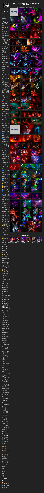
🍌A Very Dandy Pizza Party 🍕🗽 (6, 482)
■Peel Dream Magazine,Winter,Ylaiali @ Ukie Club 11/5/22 (5, 389)
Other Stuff (6, 478)
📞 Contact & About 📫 (6, 11)
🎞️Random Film (4, 445)
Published (3, 13)
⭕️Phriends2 (3, 489)
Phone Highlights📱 (4, 20)
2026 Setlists (3, 471)
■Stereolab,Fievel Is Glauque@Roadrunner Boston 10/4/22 (5, 396)
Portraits (3, 21)
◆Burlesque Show (4, 486)
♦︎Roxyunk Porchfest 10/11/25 (5, 91)
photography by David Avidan (6, 8)
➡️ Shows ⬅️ (6, 22)
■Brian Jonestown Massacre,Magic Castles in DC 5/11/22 (5, 414)
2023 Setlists (3, 473)
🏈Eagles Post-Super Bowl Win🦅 (6, 483)
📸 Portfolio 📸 (6, 16)
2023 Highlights (4, 19)
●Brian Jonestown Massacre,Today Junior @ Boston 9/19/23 (6, 361)
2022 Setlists (3, 474)
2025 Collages (3, 466)
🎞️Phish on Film (6, 435)
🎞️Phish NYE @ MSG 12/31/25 (5, 436)
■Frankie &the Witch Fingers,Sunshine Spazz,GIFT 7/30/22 (5, 402)
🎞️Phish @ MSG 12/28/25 (5, 437)
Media (3, 14)
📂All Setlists (3, 470)
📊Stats (3, 480)
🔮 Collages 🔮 (6, 464)
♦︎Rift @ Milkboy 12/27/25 (5, 51)
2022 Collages (3, 468)
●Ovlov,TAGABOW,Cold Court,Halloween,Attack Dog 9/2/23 (5, 367)
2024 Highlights (4, 18)
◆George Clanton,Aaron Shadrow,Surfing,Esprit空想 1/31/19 (5, 432)
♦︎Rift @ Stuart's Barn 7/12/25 (5, 131)
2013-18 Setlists (4, 476)
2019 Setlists (3, 475)
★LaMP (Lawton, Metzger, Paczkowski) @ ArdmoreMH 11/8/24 (5, 220)
